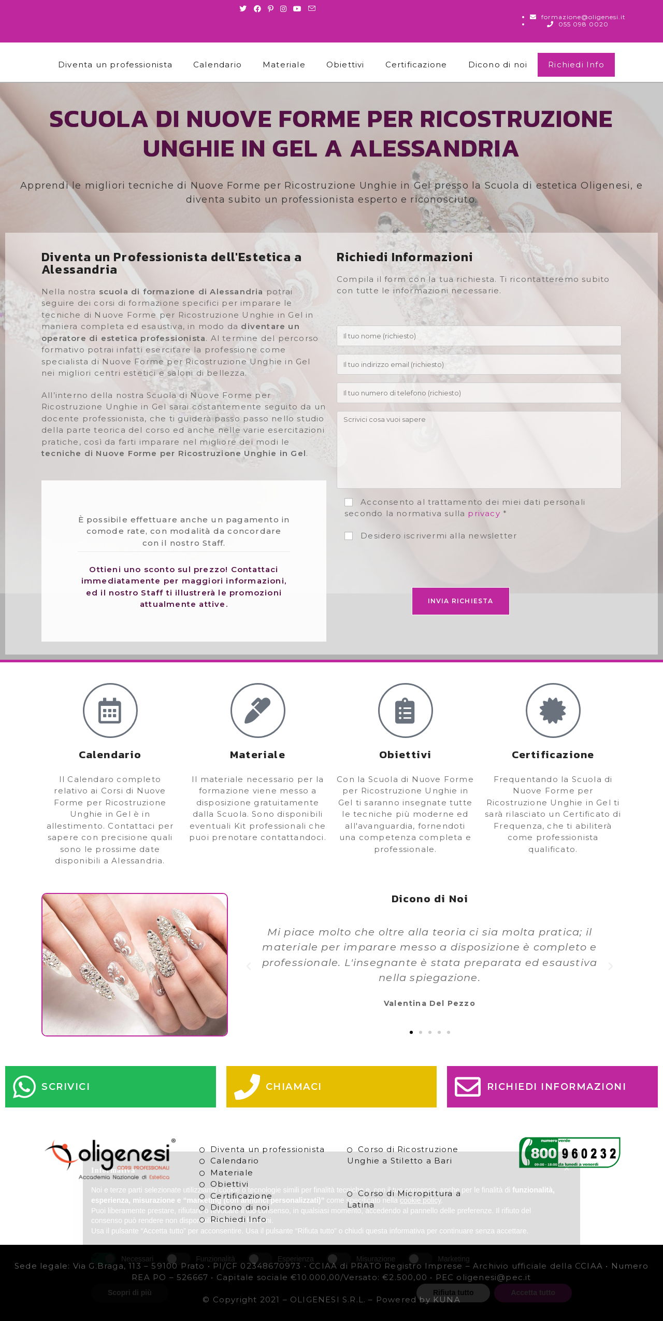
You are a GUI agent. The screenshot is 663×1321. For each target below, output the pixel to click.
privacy (484, 513)
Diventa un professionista (115, 64)
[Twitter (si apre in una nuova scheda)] (244, 8)
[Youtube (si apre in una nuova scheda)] (297, 8)
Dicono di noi (498, 64)
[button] (248, 966)
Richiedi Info (576, 64)
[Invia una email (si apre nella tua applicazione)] (312, 8)
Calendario (217, 64)
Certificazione (416, 64)
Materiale (284, 64)
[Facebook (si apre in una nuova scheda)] (258, 8)
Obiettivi (345, 64)
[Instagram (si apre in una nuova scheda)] (283, 8)
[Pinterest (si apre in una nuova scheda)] (271, 8)
